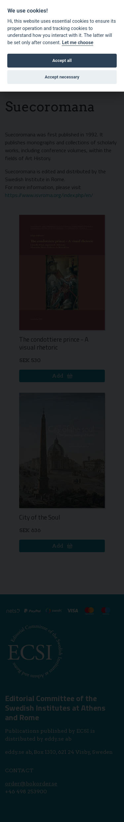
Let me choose (77, 42)
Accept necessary (62, 76)
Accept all (61, 60)
